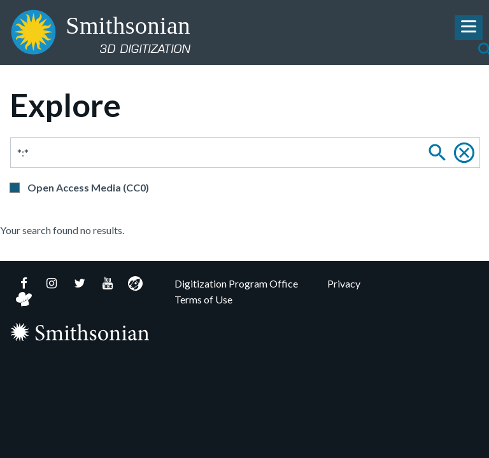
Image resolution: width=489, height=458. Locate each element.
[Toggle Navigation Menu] (469, 27)
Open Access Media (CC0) (88, 187)
